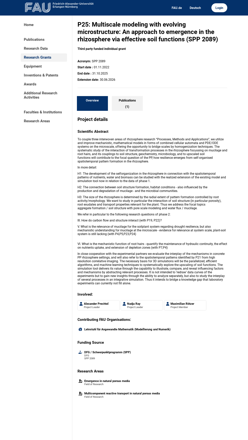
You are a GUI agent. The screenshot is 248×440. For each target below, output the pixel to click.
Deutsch (195, 8)
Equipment (33, 66)
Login (219, 8)
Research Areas (37, 121)
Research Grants (37, 57)
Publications (34, 39)
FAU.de (177, 8)
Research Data (36, 48)
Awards (30, 84)
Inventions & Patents (41, 75)
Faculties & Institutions (43, 112)
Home (29, 25)
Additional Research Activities (40, 95)
